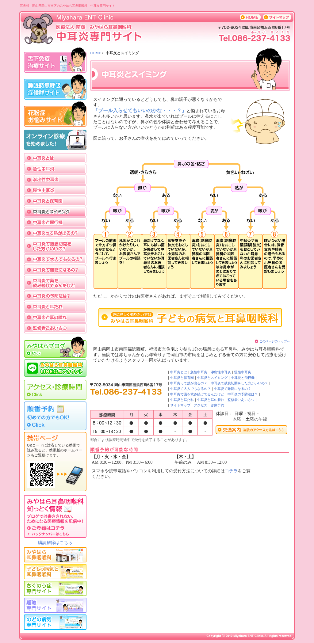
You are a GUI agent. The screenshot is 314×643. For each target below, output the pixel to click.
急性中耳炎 (198, 372)
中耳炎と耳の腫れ (210, 399)
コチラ (231, 471)
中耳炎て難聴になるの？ (232, 388)
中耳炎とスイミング (212, 377)
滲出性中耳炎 (221, 372)
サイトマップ (180, 405)
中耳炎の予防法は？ (243, 394)
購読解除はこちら (55, 542)
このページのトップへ (274, 341)
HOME (95, 53)
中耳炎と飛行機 (243, 377)
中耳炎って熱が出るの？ (188, 383)
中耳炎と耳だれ (182, 399)
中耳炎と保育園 (182, 377)
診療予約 (217, 405)
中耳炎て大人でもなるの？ (190, 388)
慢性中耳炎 (242, 372)
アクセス (200, 405)
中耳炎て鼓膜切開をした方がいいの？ (239, 383)
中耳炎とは (178, 372)
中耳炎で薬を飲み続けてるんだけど (197, 394)
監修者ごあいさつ (241, 399)
